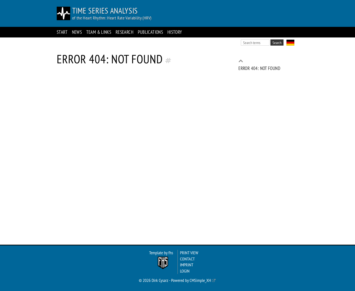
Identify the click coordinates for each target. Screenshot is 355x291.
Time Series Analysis (105, 11)
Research (124, 32)
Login (185, 271)
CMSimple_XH (200, 280)
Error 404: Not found (259, 68)
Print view (189, 253)
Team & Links (98, 32)
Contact (187, 259)
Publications (150, 32)
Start (62, 32)
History (174, 32)
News (77, 32)
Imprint (186, 265)
